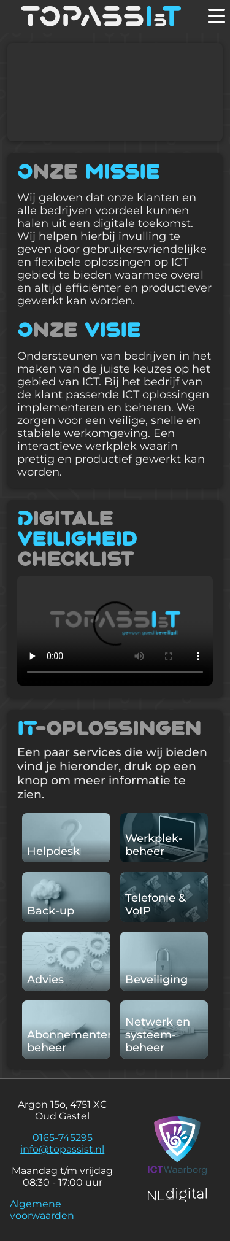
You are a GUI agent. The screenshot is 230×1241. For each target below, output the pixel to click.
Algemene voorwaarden (42, 1209)
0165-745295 (63, 1137)
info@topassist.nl (62, 1149)
